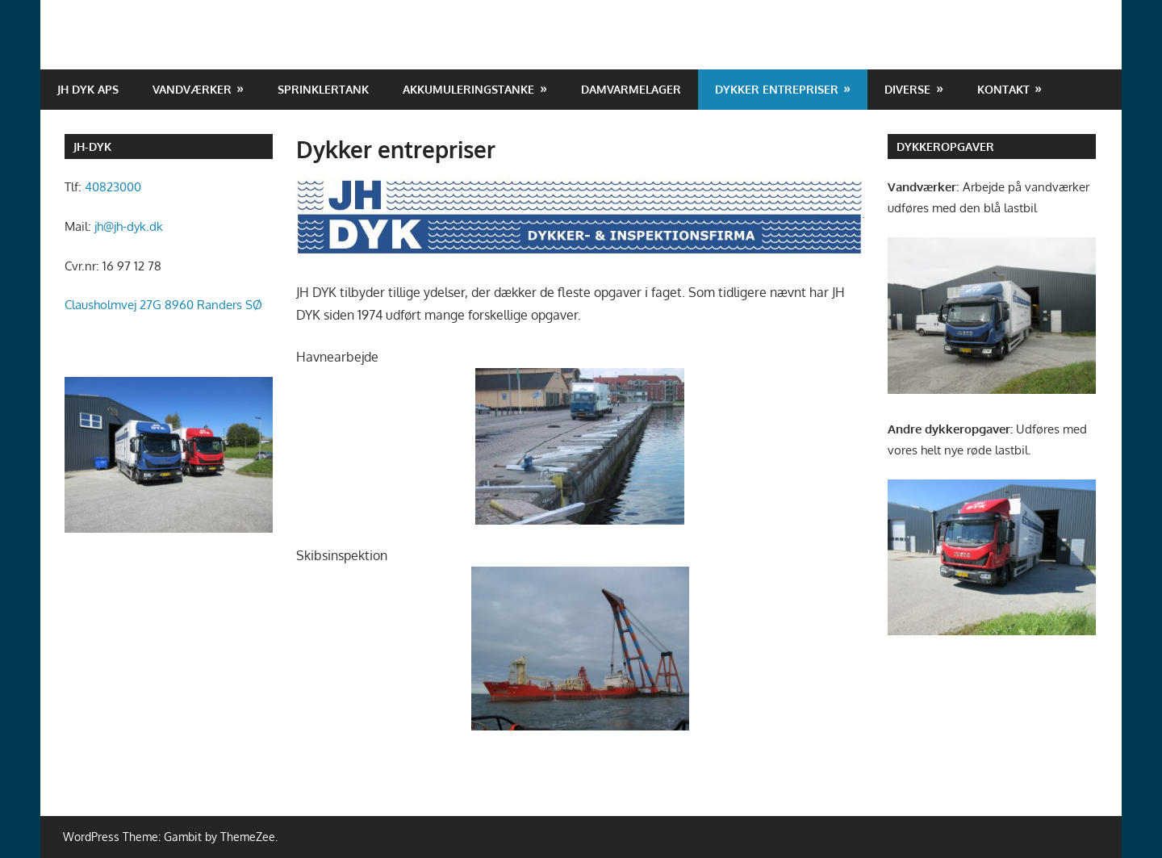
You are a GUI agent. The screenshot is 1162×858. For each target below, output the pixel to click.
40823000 (113, 187)
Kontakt (1003, 89)
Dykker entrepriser (776, 89)
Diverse (907, 89)
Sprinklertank (323, 89)
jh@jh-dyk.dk (128, 226)
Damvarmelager (631, 89)
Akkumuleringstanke (468, 89)
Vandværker (192, 89)
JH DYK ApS (88, 89)
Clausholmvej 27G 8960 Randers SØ (163, 304)
